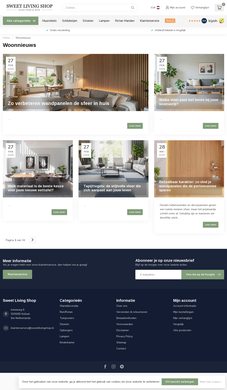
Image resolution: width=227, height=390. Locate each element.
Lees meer (135, 125)
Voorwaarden (124, 324)
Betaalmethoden (126, 318)
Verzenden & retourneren (131, 312)
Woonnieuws (23, 38)
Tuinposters (67, 318)
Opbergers (66, 330)
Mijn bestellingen (183, 312)
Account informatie (184, 306)
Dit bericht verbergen (180, 382)
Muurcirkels (49, 21)
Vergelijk (178, 324)
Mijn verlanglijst (182, 318)
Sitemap (121, 342)
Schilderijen (69, 21)
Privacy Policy (124, 336)
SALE (170, 21)
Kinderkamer (67, 342)
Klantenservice (149, 21)
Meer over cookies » (210, 381)
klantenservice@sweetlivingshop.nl (32, 328)
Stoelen (88, 21)
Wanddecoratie (69, 306)
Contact (121, 348)
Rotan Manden (124, 21)
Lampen (104, 21)
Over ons (121, 306)
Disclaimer (122, 330)
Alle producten (182, 330)
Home (6, 38)
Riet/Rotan (66, 312)
